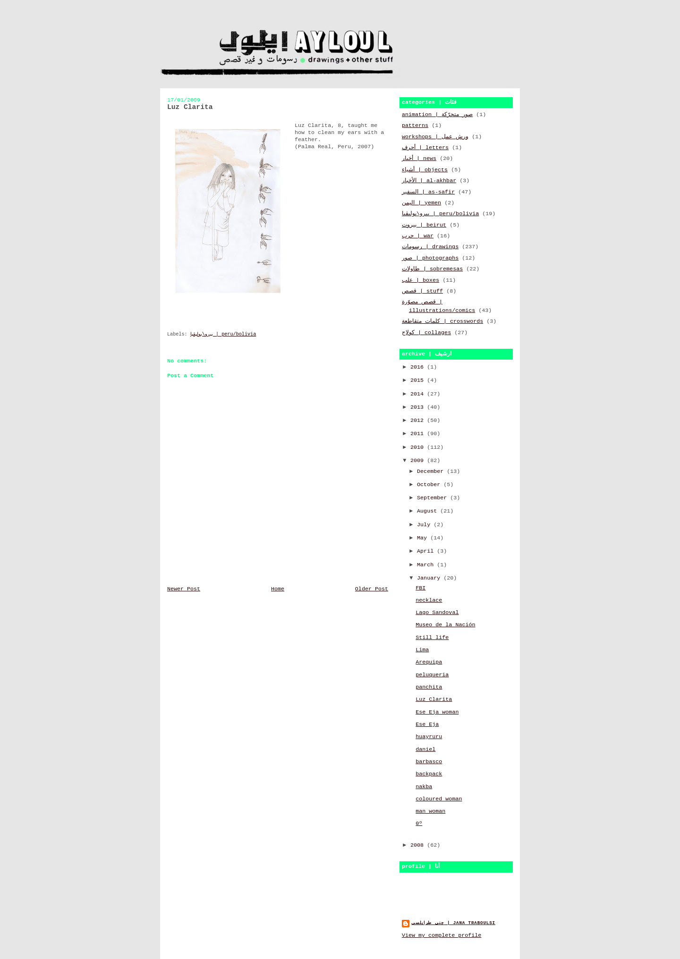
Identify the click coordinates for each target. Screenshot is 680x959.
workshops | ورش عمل (435, 137)
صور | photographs (430, 258)
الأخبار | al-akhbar (429, 180)
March (427, 565)
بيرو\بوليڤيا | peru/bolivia (223, 334)
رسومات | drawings (430, 247)
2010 (418, 447)
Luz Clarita (434, 699)
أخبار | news (419, 158)
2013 (418, 407)
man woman (430, 811)
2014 (418, 394)
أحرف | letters (425, 147)
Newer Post (183, 589)
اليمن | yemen (421, 203)
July (425, 525)
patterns (415, 125)
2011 (418, 433)
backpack (429, 774)
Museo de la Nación (445, 625)
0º (419, 823)
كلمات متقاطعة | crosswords (442, 321)
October (430, 484)
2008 (418, 845)
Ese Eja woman (437, 712)
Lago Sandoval (437, 612)
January (430, 578)
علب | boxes (420, 280)
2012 (418, 420)
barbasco (429, 761)
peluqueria (432, 675)
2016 (418, 367)
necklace (429, 600)
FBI (420, 588)
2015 (418, 380)
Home (277, 589)
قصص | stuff (422, 291)
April (427, 551)
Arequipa (429, 662)
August (428, 511)
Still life (432, 637)
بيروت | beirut (424, 225)
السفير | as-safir (428, 192)
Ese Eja (427, 724)
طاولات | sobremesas (432, 269)
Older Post (371, 589)
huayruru (429, 736)
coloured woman (439, 799)
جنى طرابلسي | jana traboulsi (453, 922)
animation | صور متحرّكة (437, 114)
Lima (422, 650)
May (423, 538)
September (433, 498)
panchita (429, 687)
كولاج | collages (426, 332)
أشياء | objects (425, 170)
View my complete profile (441, 935)
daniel (425, 749)
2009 (418, 460)
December (432, 471)
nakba (424, 786)
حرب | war (418, 236)
